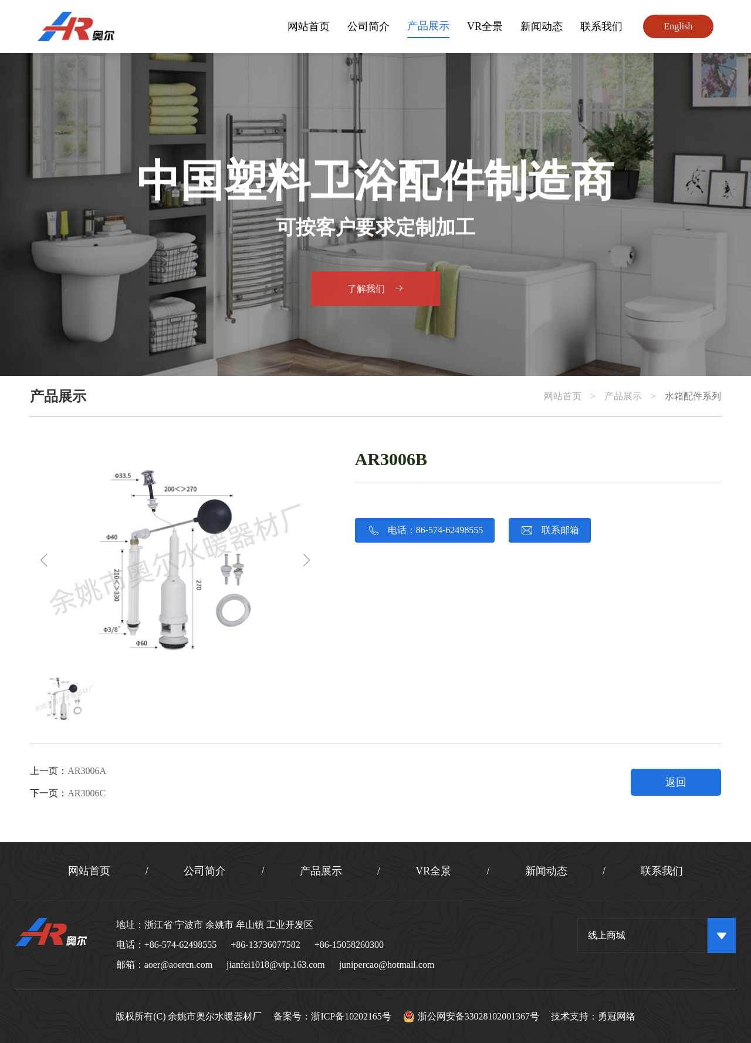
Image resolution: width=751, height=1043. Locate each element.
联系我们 (601, 26)
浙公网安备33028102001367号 (471, 1016)
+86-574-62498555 (180, 945)
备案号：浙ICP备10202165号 (332, 1016)
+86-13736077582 (265, 945)
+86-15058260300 (349, 945)
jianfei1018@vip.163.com (275, 965)
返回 (675, 782)
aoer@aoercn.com (178, 965)
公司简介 (368, 26)
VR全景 (485, 26)
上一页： (68, 771)
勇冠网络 (617, 1016)
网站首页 (308, 26)
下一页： (68, 793)
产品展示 (428, 26)
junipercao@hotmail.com (387, 965)
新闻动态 (541, 26)
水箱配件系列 (693, 396)
